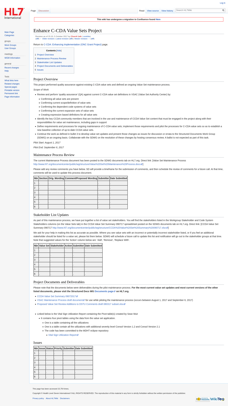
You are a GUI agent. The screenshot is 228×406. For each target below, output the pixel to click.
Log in (222, 3)
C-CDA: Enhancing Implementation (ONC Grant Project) (73, 44)
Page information (12, 97)
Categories (9, 35)
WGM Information (12, 58)
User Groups (10, 48)
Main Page (9, 32)
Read (141, 10)
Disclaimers (65, 398)
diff (37, 39)
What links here (11, 80)
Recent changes (11, 68)
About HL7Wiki (52, 398)
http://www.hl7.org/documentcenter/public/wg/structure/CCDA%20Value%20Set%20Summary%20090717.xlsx (109, 227)
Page (33, 10)
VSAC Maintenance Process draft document (60, 300)
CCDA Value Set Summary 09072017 (56, 296)
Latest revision (62, 39)
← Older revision (47, 39)
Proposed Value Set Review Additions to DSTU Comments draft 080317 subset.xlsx (80, 304)
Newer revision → (82, 39)
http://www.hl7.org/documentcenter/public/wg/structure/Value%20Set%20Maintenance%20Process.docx (87, 164)
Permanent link (11, 93)
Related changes (11, 84)
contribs (86, 36)
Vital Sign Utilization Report (62, 335)
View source (153, 10)
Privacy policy (38, 398)
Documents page (104, 291)
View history (167, 10)
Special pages (10, 87)
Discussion (43, 10)
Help (6, 71)
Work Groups (10, 45)
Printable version (11, 90)
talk (79, 36)
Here (158, 19)
